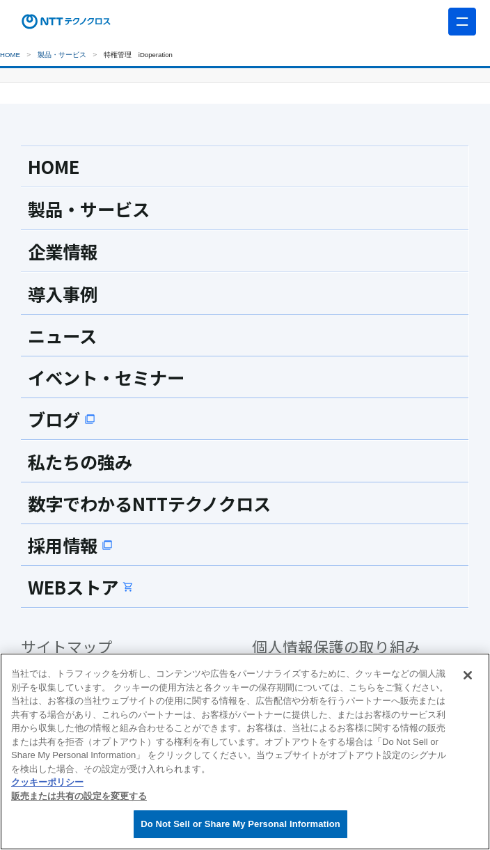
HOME (10, 54)
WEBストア (81, 586)
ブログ (61, 419)
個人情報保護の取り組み (336, 646)
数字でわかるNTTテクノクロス (149, 503)
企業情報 (62, 251)
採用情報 (70, 545)
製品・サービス (62, 54)
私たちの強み (80, 461)
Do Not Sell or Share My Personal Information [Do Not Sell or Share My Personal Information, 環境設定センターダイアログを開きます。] (240, 824)
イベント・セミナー (106, 377)
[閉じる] (467, 675)
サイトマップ (67, 646)
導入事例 (62, 293)
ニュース (62, 335)
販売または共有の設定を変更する (79, 796)
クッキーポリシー (47, 782)
